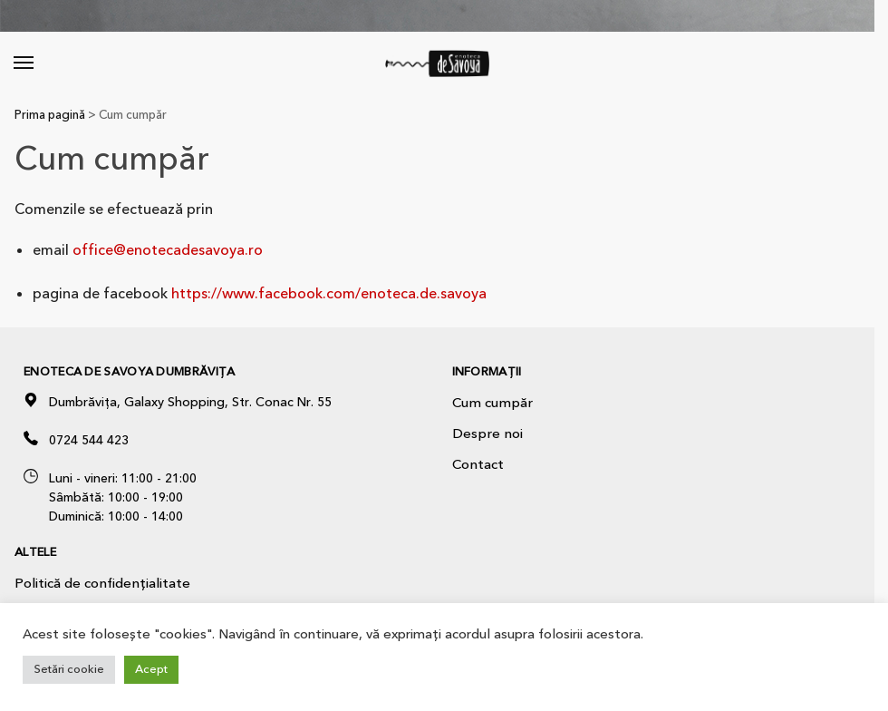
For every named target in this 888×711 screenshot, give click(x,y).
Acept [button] (151, 669)
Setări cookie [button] (69, 669)
